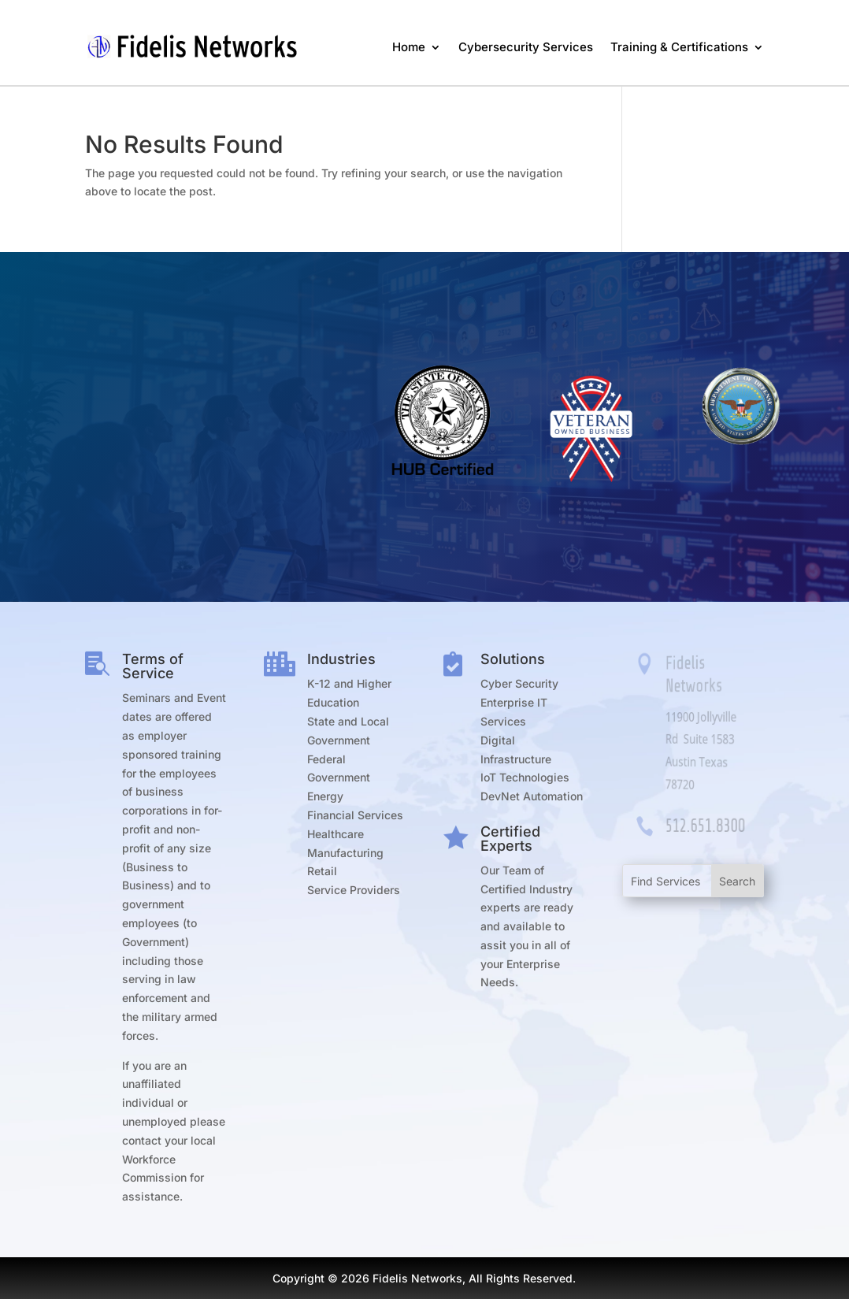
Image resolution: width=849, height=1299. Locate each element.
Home (408, 46)
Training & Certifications (679, 46)
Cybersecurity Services (525, 46)
